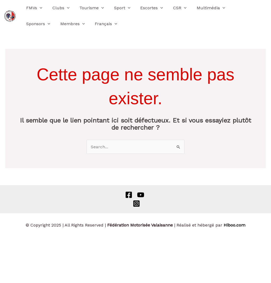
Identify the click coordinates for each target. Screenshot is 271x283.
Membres (37, 24)
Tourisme (87, 8)
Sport (117, 8)
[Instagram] (136, 203)
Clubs (58, 8)
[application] (39, 8)
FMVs (33, 8)
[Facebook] (128, 194)
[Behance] (140, 194)
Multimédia (200, 8)
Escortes (144, 8)
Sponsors (235, 8)
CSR (171, 8)
